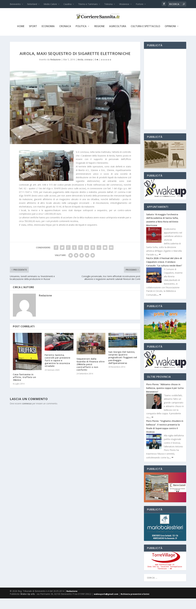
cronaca (65, 37)
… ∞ (158, 265)
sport (33, 37)
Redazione (55, 70)
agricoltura (117, 37)
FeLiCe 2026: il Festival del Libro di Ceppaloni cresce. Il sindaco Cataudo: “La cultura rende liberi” (164, 272)
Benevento (15, 4)
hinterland (32, 4)
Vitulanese (124, 4)
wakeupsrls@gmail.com (106, 604)
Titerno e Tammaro (88, 4)
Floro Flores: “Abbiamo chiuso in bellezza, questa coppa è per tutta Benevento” (165, 398)
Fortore (139, 4)
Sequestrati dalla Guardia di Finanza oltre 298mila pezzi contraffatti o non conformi (90, 375)
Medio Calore (50, 4)
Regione (99, 37)
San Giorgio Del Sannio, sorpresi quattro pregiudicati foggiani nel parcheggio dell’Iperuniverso (122, 368)
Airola (80, 70)
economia (48, 37)
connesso (27, 414)
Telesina (108, 4)
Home (20, 37)
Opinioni (170, 37)
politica (81, 37)
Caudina (68, 4)
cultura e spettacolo (145, 37)
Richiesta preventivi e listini (135, 604)
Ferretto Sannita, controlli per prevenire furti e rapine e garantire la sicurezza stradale (57, 371)
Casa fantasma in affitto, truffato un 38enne (24, 387)
